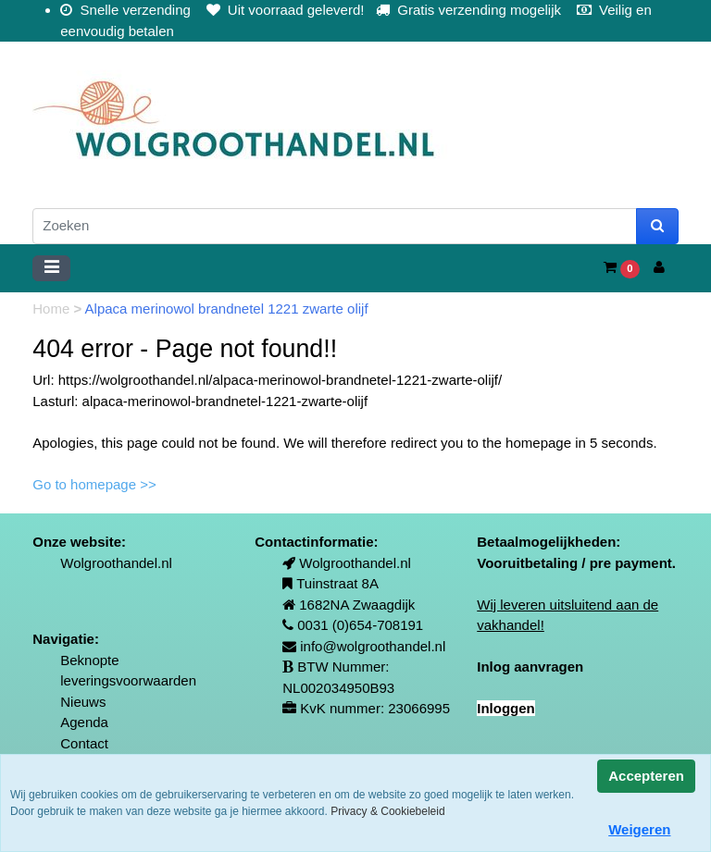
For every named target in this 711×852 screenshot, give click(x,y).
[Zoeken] (334, 226)
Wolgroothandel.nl (116, 563)
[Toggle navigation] (51, 268)
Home (52, 308)
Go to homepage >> (94, 484)
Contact (84, 743)
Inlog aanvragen (530, 666)
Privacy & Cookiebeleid (387, 811)
